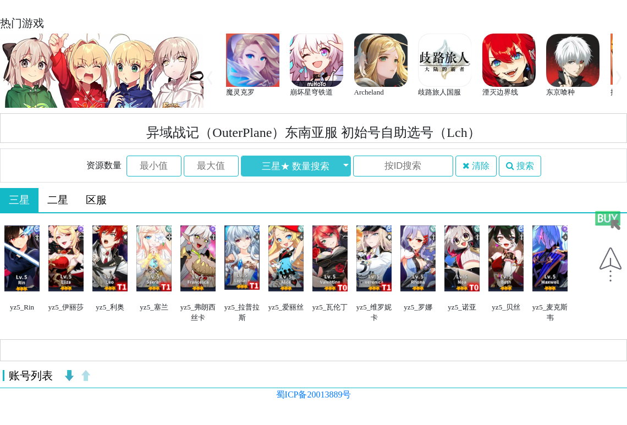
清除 (476, 165)
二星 (57, 200)
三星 (19, 200)
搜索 (520, 165)
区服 (96, 200)
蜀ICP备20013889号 (313, 394)
